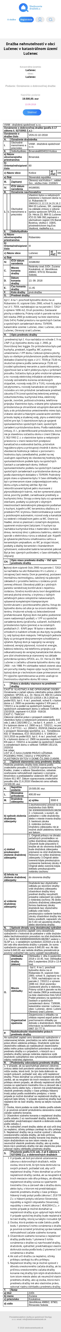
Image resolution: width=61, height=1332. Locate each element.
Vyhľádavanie (50, 20)
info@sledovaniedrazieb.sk (34, 1319)
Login (40, 20)
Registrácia (26, 19)
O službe (11, 19)
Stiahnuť (32, 112)
